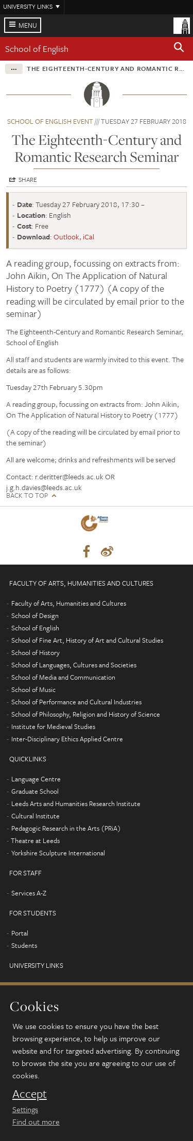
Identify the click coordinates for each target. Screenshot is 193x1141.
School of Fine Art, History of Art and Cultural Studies (87, 640)
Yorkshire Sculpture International (58, 853)
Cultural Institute (35, 816)
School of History (35, 652)
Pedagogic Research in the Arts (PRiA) (66, 828)
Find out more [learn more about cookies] (36, 1121)
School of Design (35, 615)
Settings (25, 1109)
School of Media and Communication (63, 677)
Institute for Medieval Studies (53, 726)
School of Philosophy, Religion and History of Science (85, 714)
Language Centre (36, 779)
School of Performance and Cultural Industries (76, 702)
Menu (28, 25)
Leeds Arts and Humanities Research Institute (76, 803)
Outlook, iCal (74, 236)
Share (28, 179)
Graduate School (35, 791)
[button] (179, 49)
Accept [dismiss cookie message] (29, 1094)
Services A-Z (28, 893)
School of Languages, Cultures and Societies (73, 665)
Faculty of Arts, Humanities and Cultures (68, 603)
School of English (36, 48)
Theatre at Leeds (35, 840)
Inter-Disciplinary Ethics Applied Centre (67, 739)
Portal (19, 933)
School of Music (33, 689)
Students (24, 945)
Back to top (27, 495)
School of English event (50, 121)
